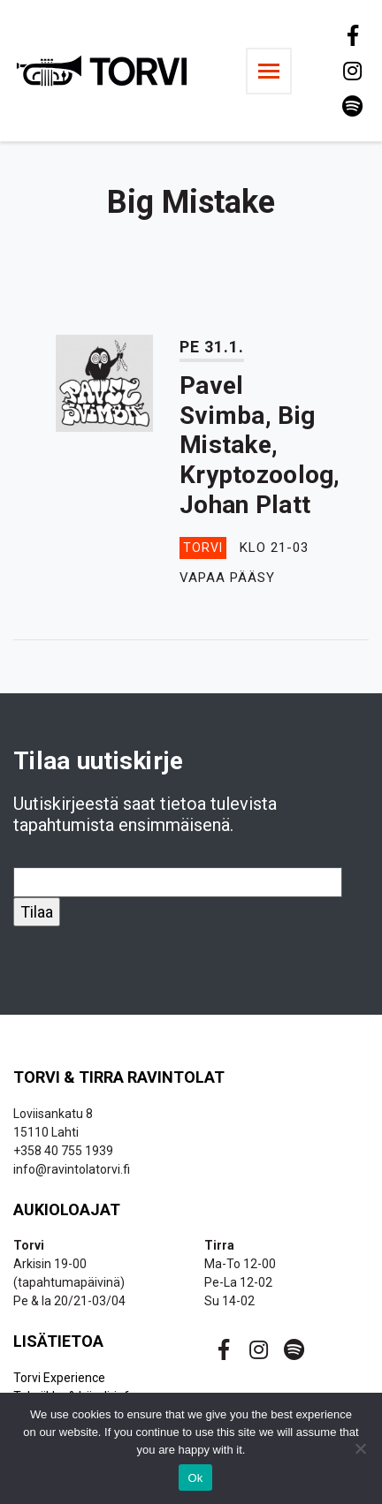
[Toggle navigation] (269, 71)
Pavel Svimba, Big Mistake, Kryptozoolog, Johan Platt (260, 444)
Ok (194, 1478)
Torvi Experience (59, 1378)
